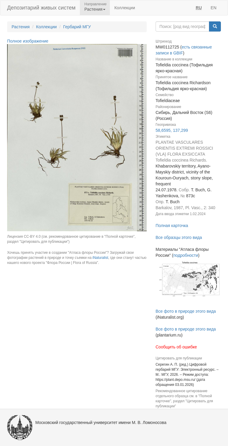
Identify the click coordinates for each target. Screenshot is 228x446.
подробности (185, 255)
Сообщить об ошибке (176, 347)
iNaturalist (100, 258)
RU (199, 7)
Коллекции (124, 7)
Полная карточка (172, 225)
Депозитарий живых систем (41, 8)
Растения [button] (94, 9)
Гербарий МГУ (77, 26)
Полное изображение (27, 41)
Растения (21, 26)
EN (213, 7)
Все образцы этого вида (179, 237)
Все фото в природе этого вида (186, 311)
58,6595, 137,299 (172, 130)
